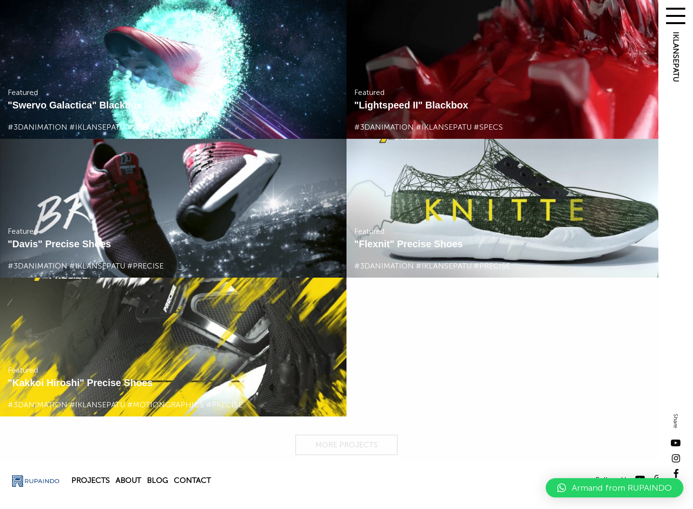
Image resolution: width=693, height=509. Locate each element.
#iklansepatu (97, 127)
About (128, 480)
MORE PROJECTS (346, 444)
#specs (141, 127)
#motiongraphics (165, 404)
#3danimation (37, 127)
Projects (90, 480)
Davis (25, 244)
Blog (157, 480)
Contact (192, 480)
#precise (145, 265)
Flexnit (374, 244)
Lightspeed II (388, 105)
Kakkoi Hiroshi (45, 382)
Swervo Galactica (52, 105)
